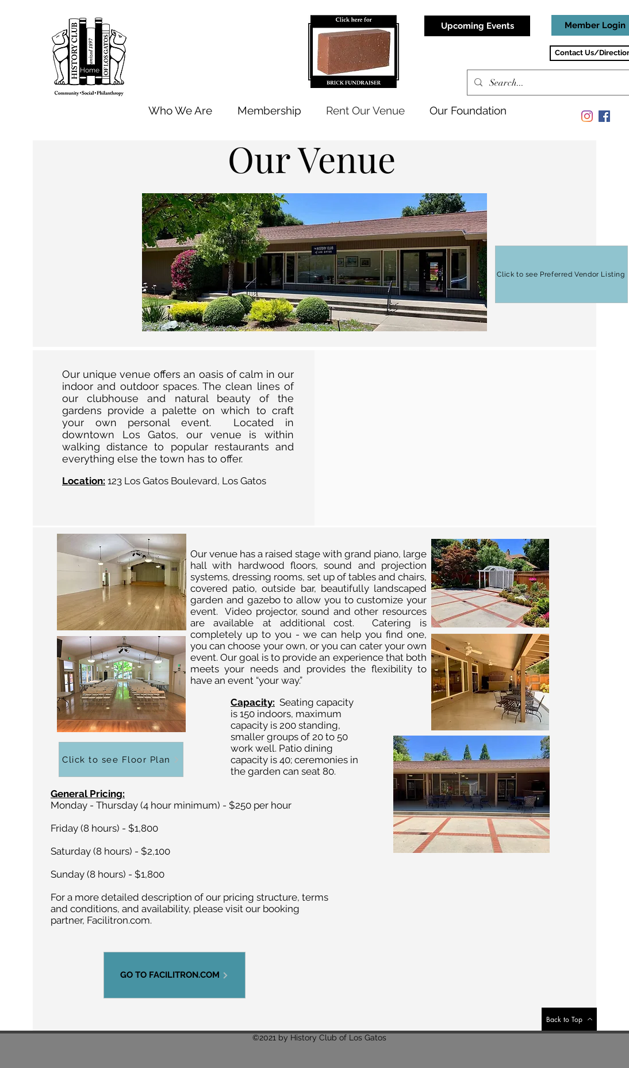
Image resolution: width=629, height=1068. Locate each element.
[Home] (90, 70)
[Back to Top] (569, 1019)
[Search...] (553, 82)
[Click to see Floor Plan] (121, 759)
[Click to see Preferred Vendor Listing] (561, 274)
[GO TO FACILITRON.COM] (174, 975)
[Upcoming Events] (477, 26)
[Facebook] (604, 116)
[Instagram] (587, 116)
